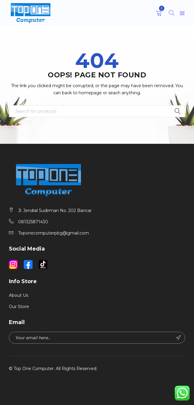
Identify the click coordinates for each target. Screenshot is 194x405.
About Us (18, 295)
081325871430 (33, 221)
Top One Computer (34, 368)
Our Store (19, 306)
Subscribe (178, 338)
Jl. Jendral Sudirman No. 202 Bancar (55, 210)
